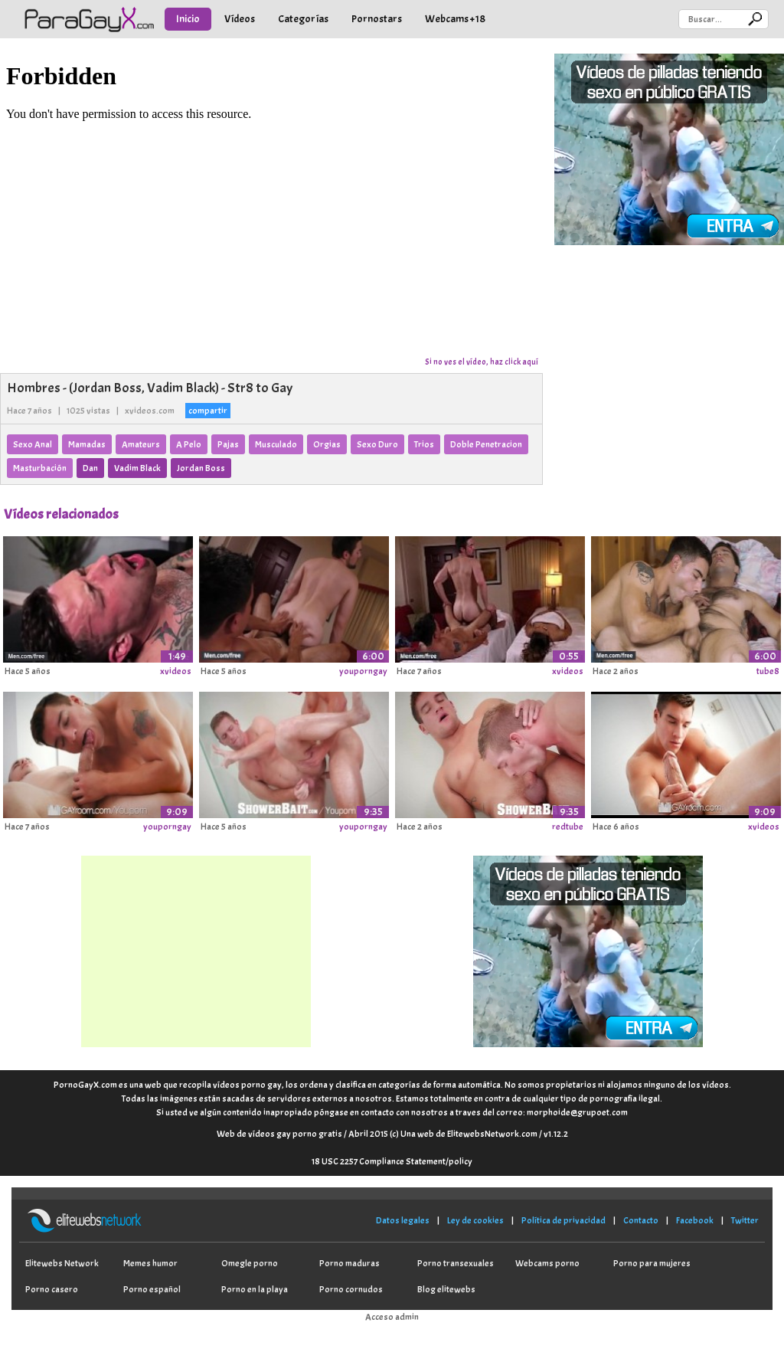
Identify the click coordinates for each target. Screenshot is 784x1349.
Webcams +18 (455, 18)
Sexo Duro (377, 444)
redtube (567, 826)
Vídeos (239, 18)
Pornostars (376, 18)
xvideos (175, 671)
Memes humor (150, 1263)
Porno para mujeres (652, 1263)
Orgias (327, 444)
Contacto (640, 1220)
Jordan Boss (201, 468)
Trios (424, 444)
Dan (90, 468)
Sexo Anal (32, 444)
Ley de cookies (475, 1220)
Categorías (303, 18)
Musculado (276, 444)
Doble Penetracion (486, 444)
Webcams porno (547, 1263)
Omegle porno (249, 1263)
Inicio (188, 18)
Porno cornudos (351, 1289)
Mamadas (87, 444)
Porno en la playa (254, 1289)
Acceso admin (392, 1317)
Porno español (152, 1289)
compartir (207, 410)
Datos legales (403, 1220)
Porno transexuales (455, 1263)
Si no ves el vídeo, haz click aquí (481, 361)
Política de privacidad (563, 1220)
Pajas (228, 444)
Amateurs (141, 444)
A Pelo (188, 444)
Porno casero (51, 1289)
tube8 (767, 671)
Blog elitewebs (446, 1289)
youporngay (363, 671)
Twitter (745, 1220)
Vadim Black (137, 468)
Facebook (695, 1220)
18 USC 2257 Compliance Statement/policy (392, 1161)
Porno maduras (349, 1263)
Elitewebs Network (62, 1263)
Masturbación (40, 468)
